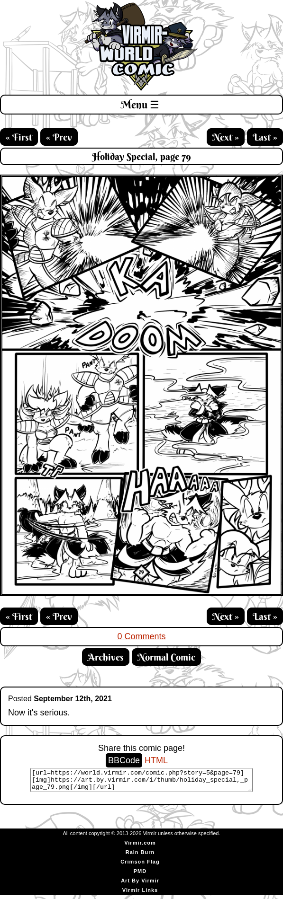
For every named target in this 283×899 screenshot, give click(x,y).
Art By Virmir (140, 885)
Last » (265, 137)
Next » (225, 137)
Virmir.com (140, 847)
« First (19, 137)
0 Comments (141, 636)
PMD (140, 875)
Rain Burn (140, 856)
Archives (106, 657)
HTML (156, 760)
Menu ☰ (140, 104)
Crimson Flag (139, 866)
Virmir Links (140, 894)
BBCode (124, 760)
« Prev (59, 137)
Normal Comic (166, 657)
